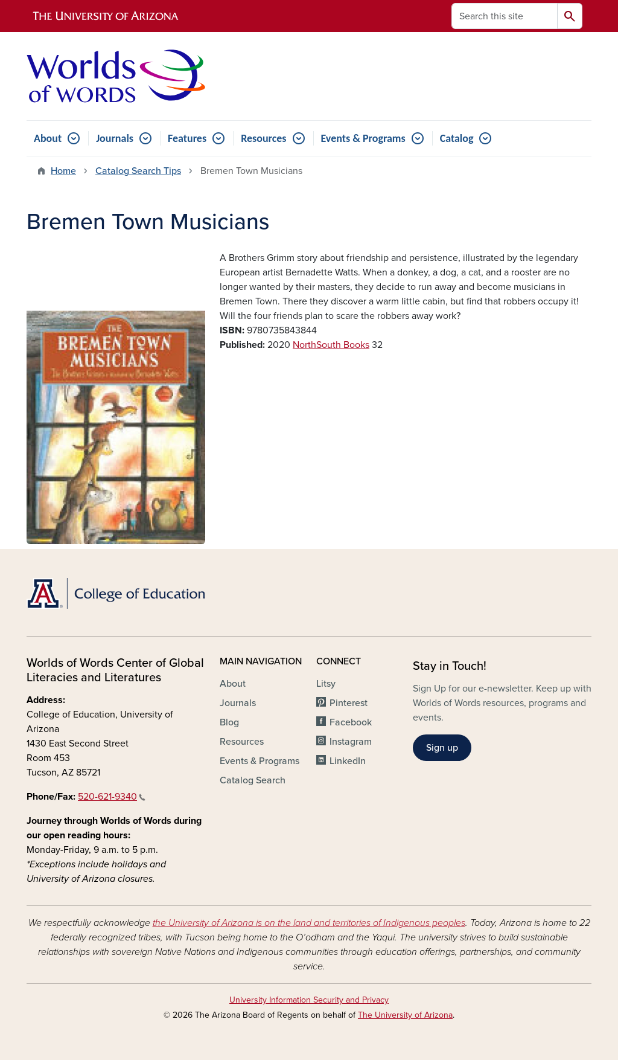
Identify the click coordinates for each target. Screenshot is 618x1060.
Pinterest (349, 703)
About (48, 138)
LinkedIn (348, 761)
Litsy (326, 684)
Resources (263, 138)
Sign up (442, 748)
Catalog (457, 138)
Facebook (351, 722)
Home (63, 171)
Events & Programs (363, 138)
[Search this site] (504, 16)
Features (187, 138)
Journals (114, 138)
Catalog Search (252, 780)
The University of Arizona (405, 1015)
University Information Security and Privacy (309, 1000)
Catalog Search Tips (138, 171)
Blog (229, 722)
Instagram (351, 742)
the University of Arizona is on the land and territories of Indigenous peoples (309, 923)
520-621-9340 (111, 797)
